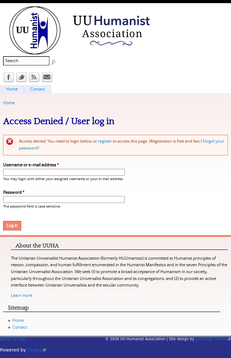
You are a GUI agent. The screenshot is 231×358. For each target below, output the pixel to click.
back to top (12, 338)
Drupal (36, 349)
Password (13, 192)
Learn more (21, 295)
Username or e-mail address (31, 165)
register (105, 141)
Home (9, 103)
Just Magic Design (213, 339)
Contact (37, 89)
